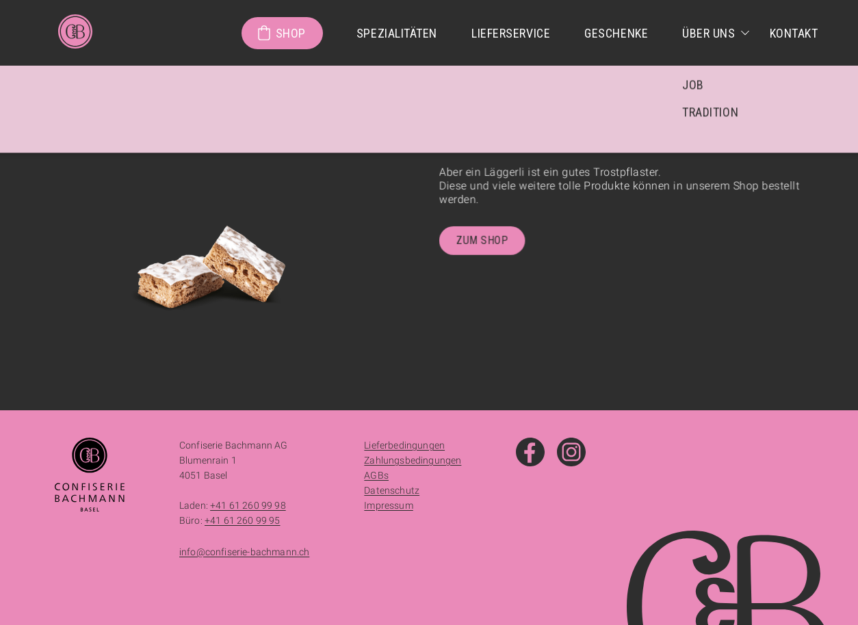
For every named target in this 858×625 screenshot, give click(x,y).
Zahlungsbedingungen (412, 460)
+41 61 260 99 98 (248, 505)
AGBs (376, 475)
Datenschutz (391, 490)
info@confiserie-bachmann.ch (244, 551)
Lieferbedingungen (404, 445)
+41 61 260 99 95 (243, 520)
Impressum (388, 505)
